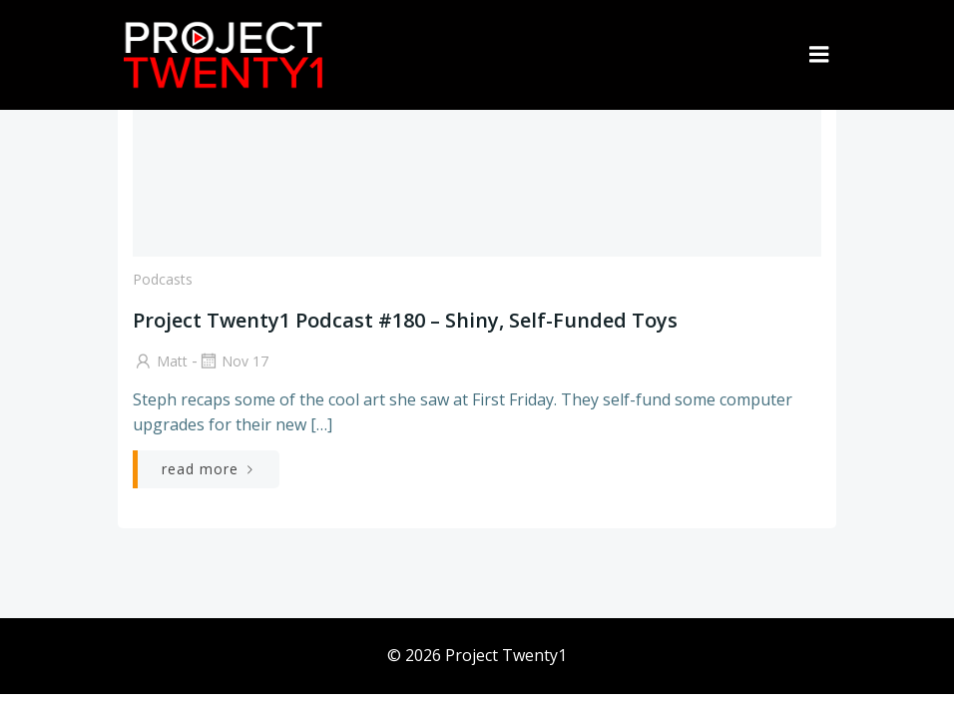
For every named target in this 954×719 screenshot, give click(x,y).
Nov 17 (233, 361)
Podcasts (163, 279)
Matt (160, 361)
